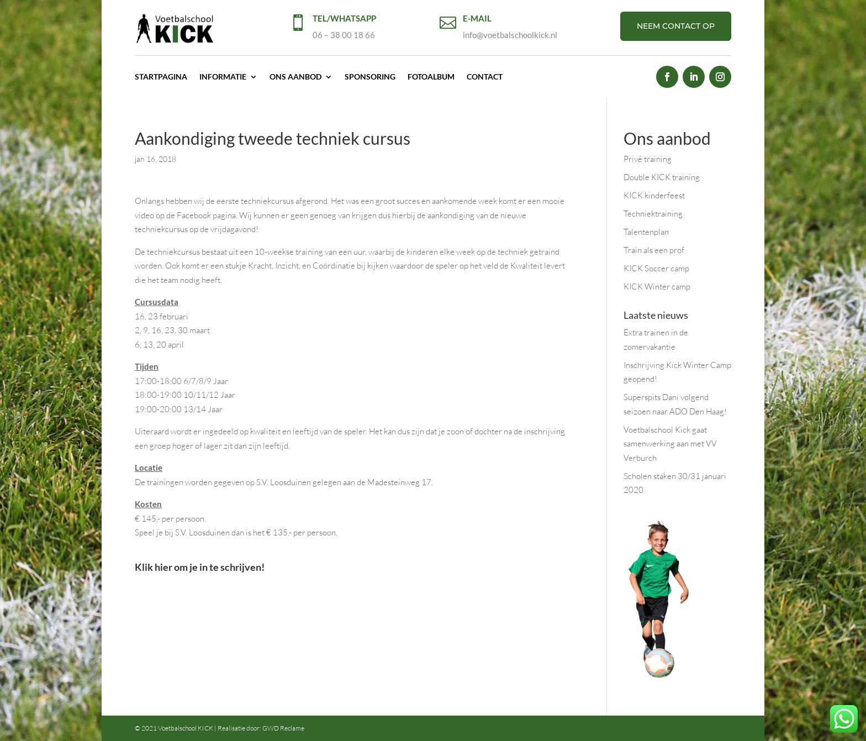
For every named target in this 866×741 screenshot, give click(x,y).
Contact (485, 76)
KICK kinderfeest (654, 195)
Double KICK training (662, 177)
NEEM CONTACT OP (676, 26)
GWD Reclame (283, 728)
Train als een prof (654, 250)
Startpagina (161, 76)
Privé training (648, 159)
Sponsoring (370, 76)
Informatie (222, 76)
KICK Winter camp (657, 286)
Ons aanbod (295, 76)
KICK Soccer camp (656, 268)
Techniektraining (653, 213)
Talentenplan (646, 232)
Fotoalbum (431, 76)
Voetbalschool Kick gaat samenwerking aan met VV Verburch (670, 443)
